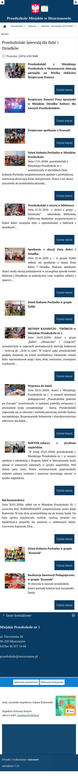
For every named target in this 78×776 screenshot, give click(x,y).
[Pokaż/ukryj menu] (75, 2)
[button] (15, 77)
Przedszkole (18, 26)
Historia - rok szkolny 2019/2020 (58, 26)
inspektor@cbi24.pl (28, 718)
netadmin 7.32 (10, 766)
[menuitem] (26, 685)
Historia (33, 26)
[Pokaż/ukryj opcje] (2, 2)
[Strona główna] (5, 26)
